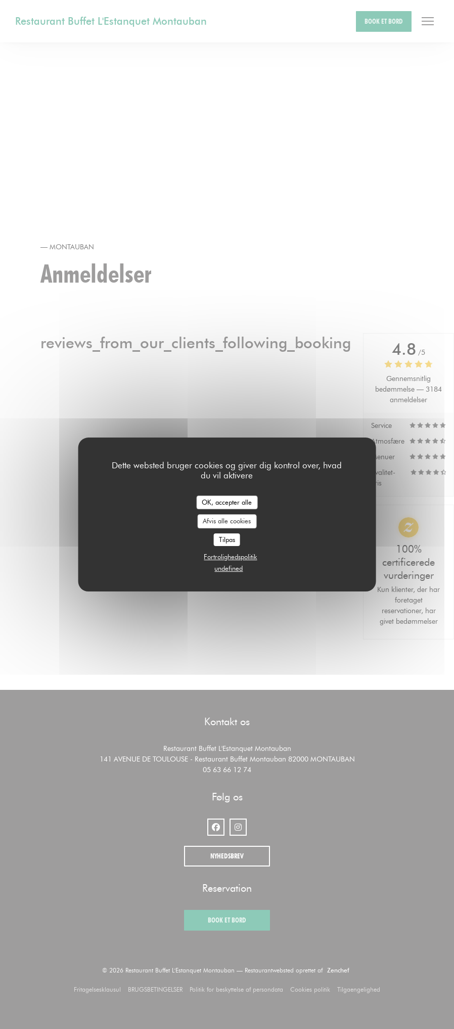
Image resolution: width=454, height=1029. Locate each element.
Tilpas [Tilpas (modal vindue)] (227, 539)
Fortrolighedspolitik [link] (230, 557)
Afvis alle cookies (227, 521)
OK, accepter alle (227, 502)
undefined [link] (228, 568)
